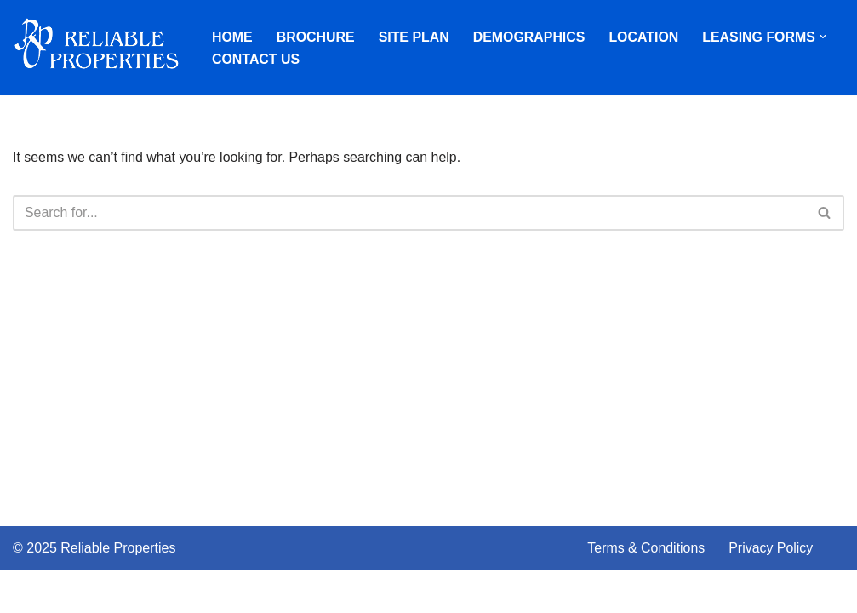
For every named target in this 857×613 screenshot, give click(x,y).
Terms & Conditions (646, 591)
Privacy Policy (771, 591)
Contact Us (256, 59)
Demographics (530, 36)
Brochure (316, 36)
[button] (825, 36)
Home (232, 36)
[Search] (409, 213)
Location (645, 36)
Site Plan (414, 36)
